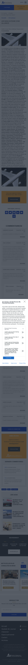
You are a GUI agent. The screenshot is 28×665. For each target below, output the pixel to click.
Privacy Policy (22, 363)
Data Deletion (5, 363)
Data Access (14, 363)
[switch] (22, 332)
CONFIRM (8, 357)
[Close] (25, 302)
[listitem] (14, 329)
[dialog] (14, 332)
